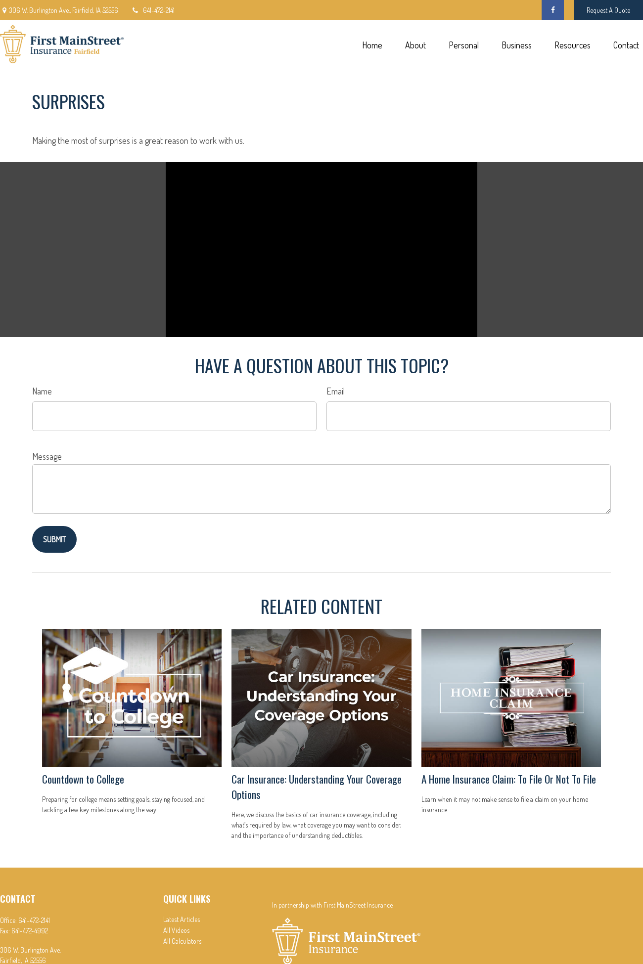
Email (335, 391)
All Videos (176, 930)
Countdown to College (83, 779)
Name (42, 391)
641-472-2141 (153, 10)
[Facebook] (553, 10)
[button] (372, 44)
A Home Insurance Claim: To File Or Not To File (508, 779)
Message (47, 456)
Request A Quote (608, 10)
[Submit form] (54, 539)
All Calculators (182, 941)
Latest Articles (181, 919)
